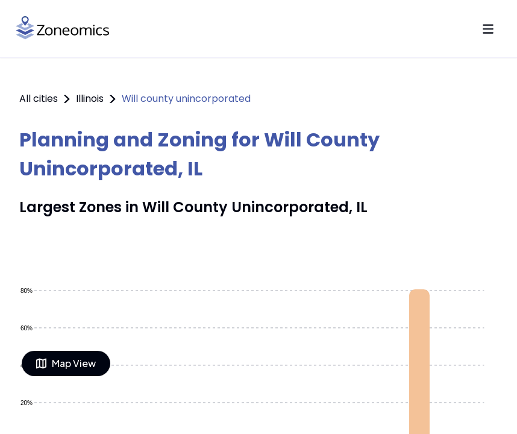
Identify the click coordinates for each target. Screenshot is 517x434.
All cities (38, 98)
